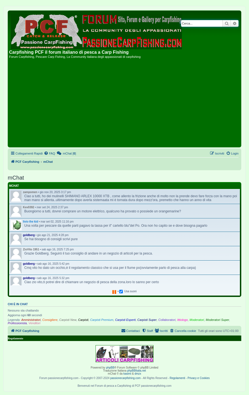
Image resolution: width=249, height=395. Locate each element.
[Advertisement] (124, 104)
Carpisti (83, 319)
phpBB (110, 367)
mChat (14, 185)
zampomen (30, 192)
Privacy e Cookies (199, 378)
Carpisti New (67, 319)
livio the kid (30, 221)
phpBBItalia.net (136, 370)
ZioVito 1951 (31, 249)
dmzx (137, 373)
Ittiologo (182, 319)
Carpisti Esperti (125, 319)
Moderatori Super (217, 319)
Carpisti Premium (101, 319)
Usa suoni (130, 291)
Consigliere (49, 319)
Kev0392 (28, 207)
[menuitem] (49, 153)
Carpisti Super (147, 319)
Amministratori (31, 319)
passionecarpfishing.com (125, 378)
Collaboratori (166, 319)
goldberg (29, 235)
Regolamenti (177, 378)
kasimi (127, 373)
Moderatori (197, 319)
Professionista (17, 323)
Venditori (34, 323)
